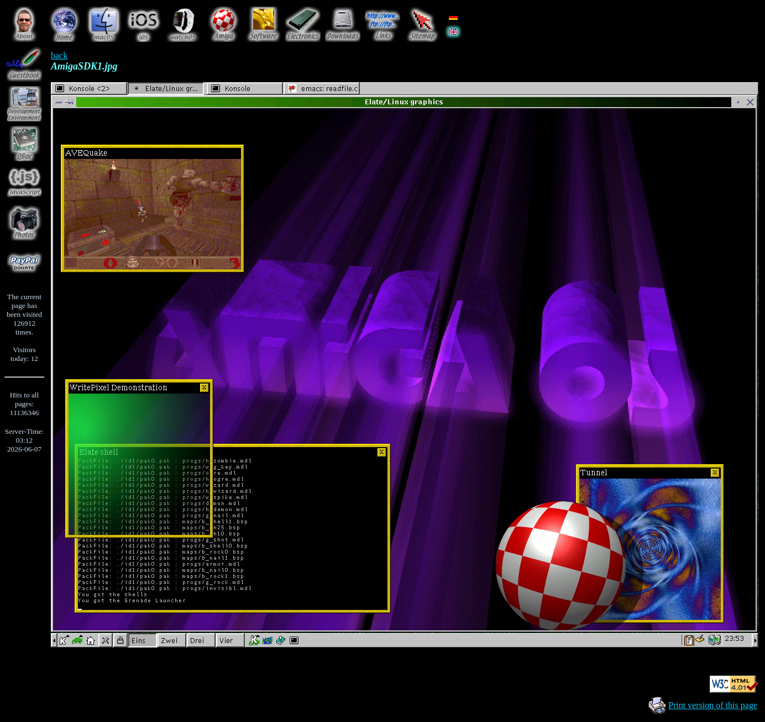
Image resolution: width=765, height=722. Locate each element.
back (59, 55)
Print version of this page (712, 705)
